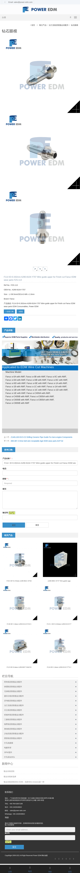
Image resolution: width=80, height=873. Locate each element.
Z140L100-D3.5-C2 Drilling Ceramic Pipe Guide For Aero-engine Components (41, 437)
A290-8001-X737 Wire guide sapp (59, 581)
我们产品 (43, 25)
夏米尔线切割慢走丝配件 (14, 696)
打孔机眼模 (8, 743)
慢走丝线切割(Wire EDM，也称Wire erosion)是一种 (24, 782)
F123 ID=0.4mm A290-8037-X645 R (19, 667)
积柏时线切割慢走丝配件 (14, 715)
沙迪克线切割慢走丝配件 (14, 734)
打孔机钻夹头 (9, 757)
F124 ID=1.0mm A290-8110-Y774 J (59, 667)
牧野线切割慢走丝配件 (13, 724)
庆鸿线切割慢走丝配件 (13, 701)
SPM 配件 (8, 752)
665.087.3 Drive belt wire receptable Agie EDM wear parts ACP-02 (37, 441)
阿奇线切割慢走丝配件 (13, 682)
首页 (33, 25)
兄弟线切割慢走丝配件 (13, 691)
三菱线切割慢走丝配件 (13, 719)
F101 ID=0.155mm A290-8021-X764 (19, 581)
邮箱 (20, 311)
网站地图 (45, 855)
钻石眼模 (74, 25)
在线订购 (9, 311)
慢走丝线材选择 (10, 777)
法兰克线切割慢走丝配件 (58, 25)
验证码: (6, 513)
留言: (5, 489)
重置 (37, 525)
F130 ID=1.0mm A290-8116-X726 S (19, 624)
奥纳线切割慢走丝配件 (13, 729)
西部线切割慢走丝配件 (13, 738)
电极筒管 (7, 748)
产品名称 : (7, 458)
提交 (14, 525)
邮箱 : (6, 479)
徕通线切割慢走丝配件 (13, 687)
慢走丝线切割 (9, 771)
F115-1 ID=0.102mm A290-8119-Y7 (59, 624)
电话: (5, 469)
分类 (4, 17)
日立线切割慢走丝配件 (13, 710)
